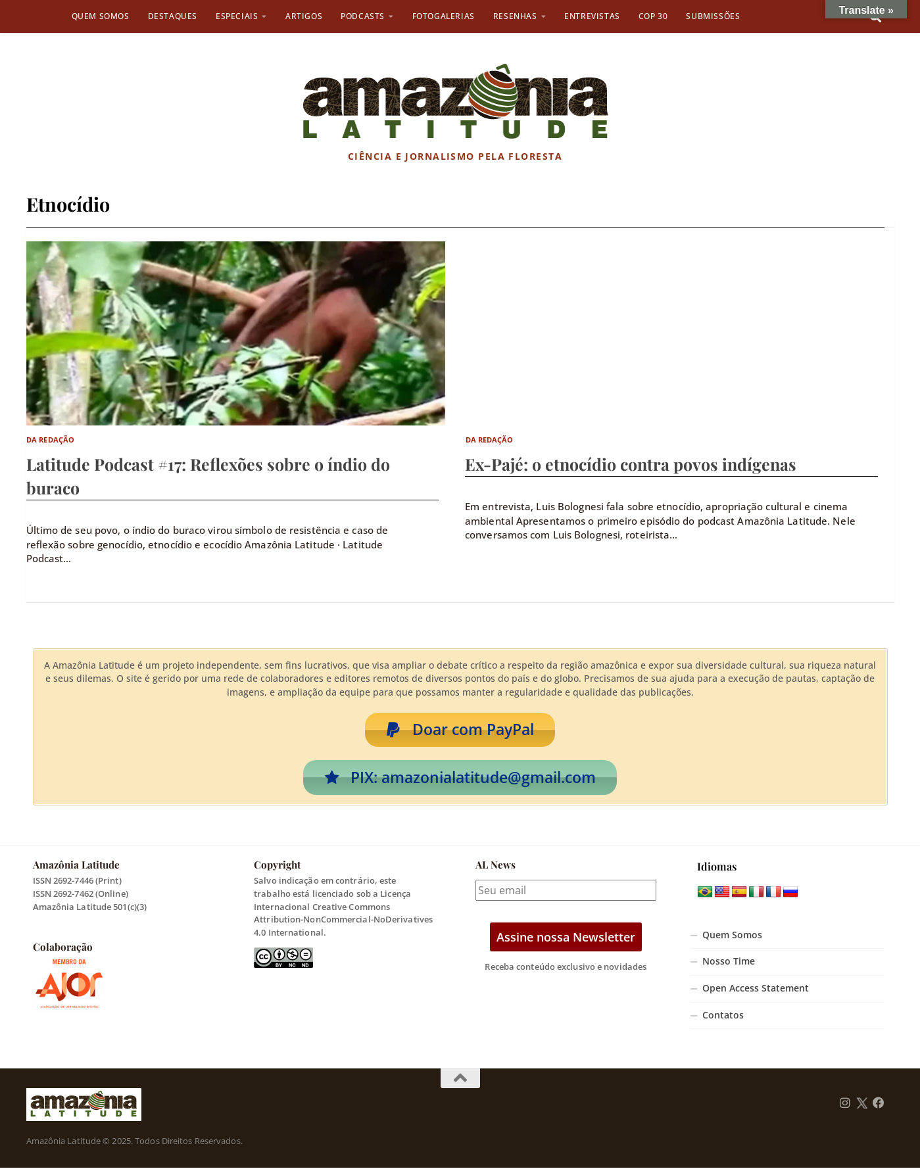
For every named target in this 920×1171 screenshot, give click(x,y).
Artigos (303, 16)
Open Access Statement (755, 991)
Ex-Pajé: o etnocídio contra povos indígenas (630, 464)
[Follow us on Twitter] (861, 1106)
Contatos (723, 1018)
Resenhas (515, 16)
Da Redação (50, 439)
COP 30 (653, 16)
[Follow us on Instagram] (845, 1106)
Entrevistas (592, 16)
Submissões (713, 16)
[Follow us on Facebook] (878, 1106)
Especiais (237, 16)
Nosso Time (728, 964)
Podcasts (363, 16)
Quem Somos (101, 16)
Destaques (172, 16)
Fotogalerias (443, 16)
